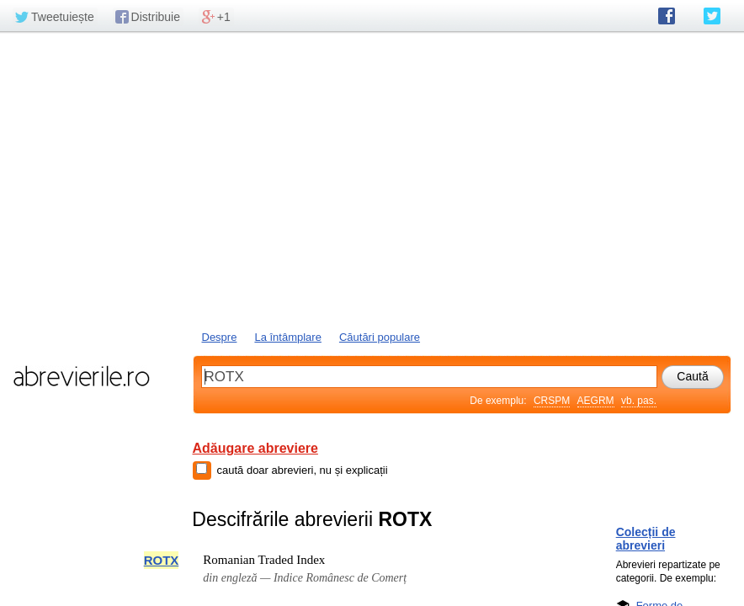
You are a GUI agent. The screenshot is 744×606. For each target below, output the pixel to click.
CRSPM (552, 401)
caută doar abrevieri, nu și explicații (302, 470)
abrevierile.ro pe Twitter (712, 16)
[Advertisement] (372, 179)
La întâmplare (288, 337)
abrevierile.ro (81, 376)
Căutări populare (379, 337)
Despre (219, 337)
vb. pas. (638, 401)
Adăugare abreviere (255, 448)
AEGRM (595, 401)
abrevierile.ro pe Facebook (666, 16)
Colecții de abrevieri (646, 538)
